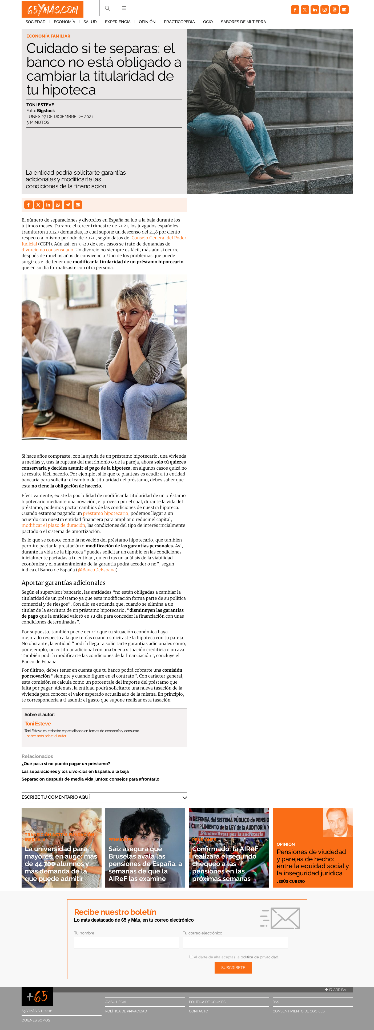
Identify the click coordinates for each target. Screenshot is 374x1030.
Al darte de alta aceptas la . (234, 957)
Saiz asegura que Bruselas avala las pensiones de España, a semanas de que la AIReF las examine (142, 860)
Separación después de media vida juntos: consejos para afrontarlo (90, 779)
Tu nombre (84, 933)
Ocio (208, 23)
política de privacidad (259, 957)
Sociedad (36, 23)
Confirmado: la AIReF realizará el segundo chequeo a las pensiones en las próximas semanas (228, 863)
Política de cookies (207, 1002)
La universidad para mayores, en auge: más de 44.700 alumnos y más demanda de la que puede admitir (60, 860)
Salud (90, 23)
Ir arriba (335, 990)
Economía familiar (49, 36)
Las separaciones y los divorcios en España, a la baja (75, 771)
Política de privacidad (126, 1011)
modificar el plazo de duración (53, 525)
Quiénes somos (36, 1020)
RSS (276, 1002)
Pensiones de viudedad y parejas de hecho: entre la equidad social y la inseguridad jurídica (312, 859)
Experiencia (118, 23)
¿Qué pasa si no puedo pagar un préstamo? (66, 763)
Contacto (198, 1011)
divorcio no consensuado (47, 249)
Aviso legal (116, 1002)
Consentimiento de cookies (299, 1011)
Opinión (147, 23)
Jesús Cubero (291, 881)
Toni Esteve (40, 105)
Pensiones (121, 832)
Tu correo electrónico (202, 933)
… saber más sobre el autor (45, 736)
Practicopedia (179, 23)
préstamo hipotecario (105, 513)
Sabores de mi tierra (243, 23)
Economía (64, 23)
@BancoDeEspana (97, 569)
